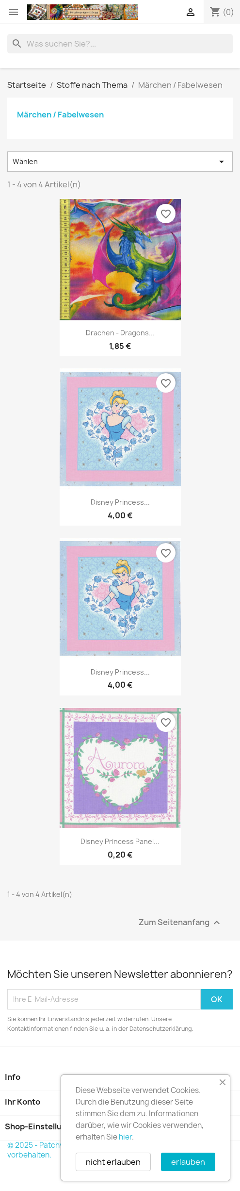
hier (125, 1137)
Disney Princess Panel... (120, 841)
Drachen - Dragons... (120, 332)
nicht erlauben (113, 1162)
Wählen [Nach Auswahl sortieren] (120, 161)
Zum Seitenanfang (181, 922)
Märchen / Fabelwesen (60, 114)
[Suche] (120, 43)
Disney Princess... (120, 502)
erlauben (188, 1162)
